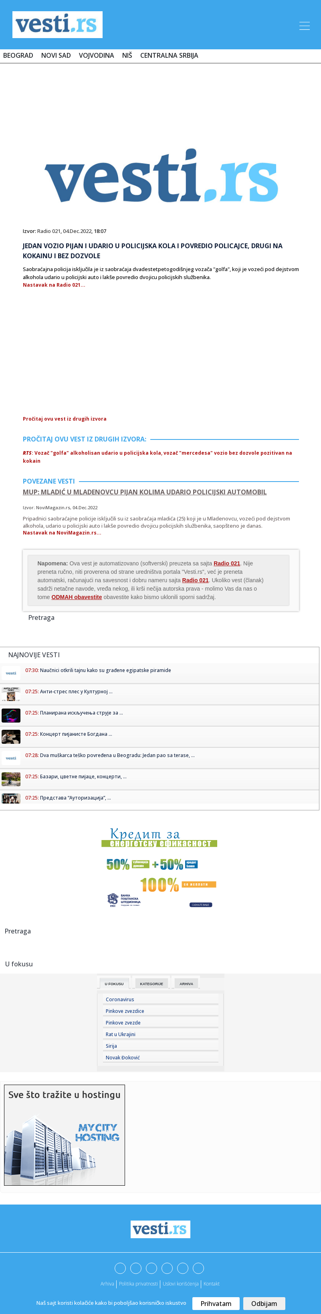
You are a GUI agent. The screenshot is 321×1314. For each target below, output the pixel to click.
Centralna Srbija (169, 55)
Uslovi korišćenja (181, 1283)
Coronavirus (120, 999)
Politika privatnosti (138, 1283)
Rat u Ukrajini (120, 1034)
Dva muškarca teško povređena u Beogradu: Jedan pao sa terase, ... (117, 755)
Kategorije (152, 984)
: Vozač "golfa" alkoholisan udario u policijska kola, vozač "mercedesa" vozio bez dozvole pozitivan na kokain (157, 456)
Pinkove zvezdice (125, 1011)
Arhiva (186, 984)
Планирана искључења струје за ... (81, 712)
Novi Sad (56, 55)
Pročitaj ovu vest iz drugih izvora (65, 418)
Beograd (18, 55)
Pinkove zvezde (123, 1022)
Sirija (111, 1046)
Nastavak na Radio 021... (54, 284)
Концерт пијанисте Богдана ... (76, 734)
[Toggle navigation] (304, 24)
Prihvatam (216, 1303)
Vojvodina (96, 55)
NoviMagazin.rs (53, 507)
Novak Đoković (123, 1057)
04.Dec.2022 (77, 231)
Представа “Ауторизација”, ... (75, 797)
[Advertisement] (161, 93)
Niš (127, 55)
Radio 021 (49, 231)
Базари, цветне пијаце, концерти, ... (83, 776)
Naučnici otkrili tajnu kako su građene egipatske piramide (105, 670)
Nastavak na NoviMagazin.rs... (62, 532)
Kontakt (212, 1283)
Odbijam (264, 1303)
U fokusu (114, 984)
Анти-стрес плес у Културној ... (76, 691)
